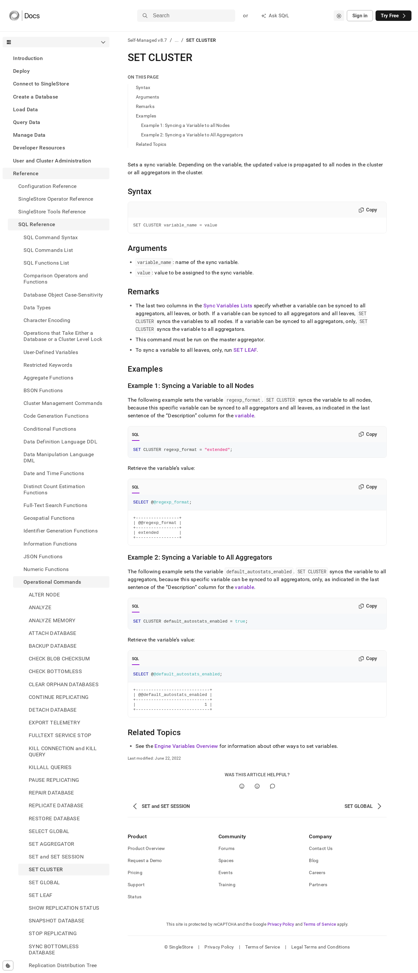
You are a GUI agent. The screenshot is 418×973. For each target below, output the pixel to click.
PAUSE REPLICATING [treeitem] (54, 780)
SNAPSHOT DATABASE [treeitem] (56, 921)
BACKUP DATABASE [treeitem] (53, 646)
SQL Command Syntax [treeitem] (51, 237)
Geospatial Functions (49, 518)
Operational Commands (52, 582)
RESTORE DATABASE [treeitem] (54, 818)
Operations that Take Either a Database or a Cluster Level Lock (63, 336)
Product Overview (146, 863)
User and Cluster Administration (52, 161)
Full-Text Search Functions (55, 505)
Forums (226, 863)
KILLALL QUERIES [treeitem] (50, 767)
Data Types (37, 307)
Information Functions (50, 544)
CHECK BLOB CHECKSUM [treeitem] (59, 659)
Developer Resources (39, 148)
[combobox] (339, 15)
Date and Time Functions (54, 473)
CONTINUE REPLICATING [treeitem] (58, 697)
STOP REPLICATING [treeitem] (53, 933)
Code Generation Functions (56, 416)
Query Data (26, 122)
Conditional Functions (50, 429)
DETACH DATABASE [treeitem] (53, 710)
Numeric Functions (46, 569)
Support (136, 899)
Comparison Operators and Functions (56, 278)
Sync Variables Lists (227, 306)
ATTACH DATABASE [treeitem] (52, 633)
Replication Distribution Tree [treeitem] (63, 965)
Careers (317, 887)
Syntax (143, 87)
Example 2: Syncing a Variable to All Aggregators (192, 134)
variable (244, 416)
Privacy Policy (280, 938)
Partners (318, 899)
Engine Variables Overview (186, 761)
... (177, 40)
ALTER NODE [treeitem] (44, 595)
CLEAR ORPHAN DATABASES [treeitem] (64, 684)
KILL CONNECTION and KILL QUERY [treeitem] (63, 751)
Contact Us (320, 863)
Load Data (25, 109)
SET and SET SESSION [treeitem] (56, 857)
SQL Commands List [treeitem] (48, 250)
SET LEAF (245, 351)
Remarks (145, 106)
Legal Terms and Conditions (320, 961)
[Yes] (241, 800)
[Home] (24, 15)
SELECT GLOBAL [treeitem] (49, 831)
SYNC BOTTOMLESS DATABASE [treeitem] (54, 949)
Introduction (28, 58)
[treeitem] (56, 58)
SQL (135, 435)
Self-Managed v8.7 (147, 40)
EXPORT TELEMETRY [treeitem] (54, 722)
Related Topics (151, 144)
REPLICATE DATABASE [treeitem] (56, 805)
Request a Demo (145, 875)
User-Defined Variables (51, 352)
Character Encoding (47, 320)
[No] (257, 800)
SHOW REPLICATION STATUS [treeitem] (64, 908)
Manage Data (29, 135)
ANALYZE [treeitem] (40, 607)
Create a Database (35, 97)
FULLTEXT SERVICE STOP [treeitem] (60, 735)
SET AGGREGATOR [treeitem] (51, 844)
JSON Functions (43, 556)
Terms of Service (319, 938)
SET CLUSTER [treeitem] (46, 869)
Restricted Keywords (48, 365)
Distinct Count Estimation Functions (54, 489)
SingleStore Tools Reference (52, 211)
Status (135, 911)
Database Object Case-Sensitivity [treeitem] (63, 295)
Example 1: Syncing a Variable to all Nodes (185, 125)
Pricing (135, 887)
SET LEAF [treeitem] (41, 895)
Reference (26, 173)
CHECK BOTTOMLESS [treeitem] (55, 671)
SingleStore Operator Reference (55, 199)
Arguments (147, 97)
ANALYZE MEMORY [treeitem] (52, 620)
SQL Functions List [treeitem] (46, 263)
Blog (313, 875)
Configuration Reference (47, 186)
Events (225, 887)
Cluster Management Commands (63, 403)
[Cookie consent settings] (8, 965)
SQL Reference (36, 224)
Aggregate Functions (48, 378)
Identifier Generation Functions (61, 531)
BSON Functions (43, 390)
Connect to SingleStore (41, 84)
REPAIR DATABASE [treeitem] (51, 793)
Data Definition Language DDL (60, 442)
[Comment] (272, 800)
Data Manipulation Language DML (59, 457)
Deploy (21, 71)
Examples (146, 115)
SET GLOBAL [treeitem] (44, 882)
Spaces (226, 875)
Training (226, 899)
